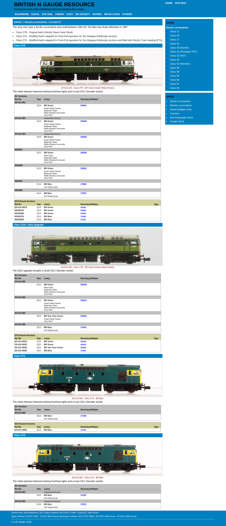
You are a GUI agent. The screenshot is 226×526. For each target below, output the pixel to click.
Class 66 (174, 79)
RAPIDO (97, 14)
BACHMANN (22, 14)
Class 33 (174, 43)
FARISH (59, 14)
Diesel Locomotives (177, 27)
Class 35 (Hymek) (179, 47)
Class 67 (174, 84)
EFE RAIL (47, 14)
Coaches (174, 113)
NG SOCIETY (82, 14)
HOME (168, 3)
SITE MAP (180, 3)
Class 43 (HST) (178, 55)
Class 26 (174, 35)
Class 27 (174, 39)
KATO (69, 14)
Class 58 (174, 71)
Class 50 (174, 59)
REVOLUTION (112, 14)
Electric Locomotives (181, 105)
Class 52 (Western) (180, 63)
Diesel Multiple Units (181, 109)
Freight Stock (177, 121)
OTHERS (127, 14)
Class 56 (174, 67)
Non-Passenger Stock (181, 117)
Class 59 (174, 75)
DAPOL (35, 14)
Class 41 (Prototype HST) (183, 51)
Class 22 (174, 31)
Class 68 (174, 88)
